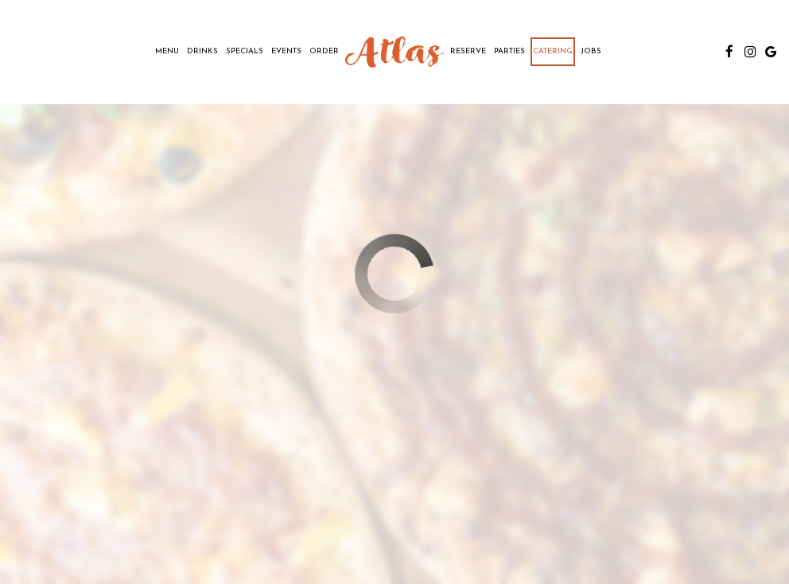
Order (324, 51)
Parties (509, 51)
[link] (394, 51)
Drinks (202, 51)
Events (286, 51)
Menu (167, 51)
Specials (244, 51)
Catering (553, 51)
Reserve (468, 51)
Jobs (591, 51)
